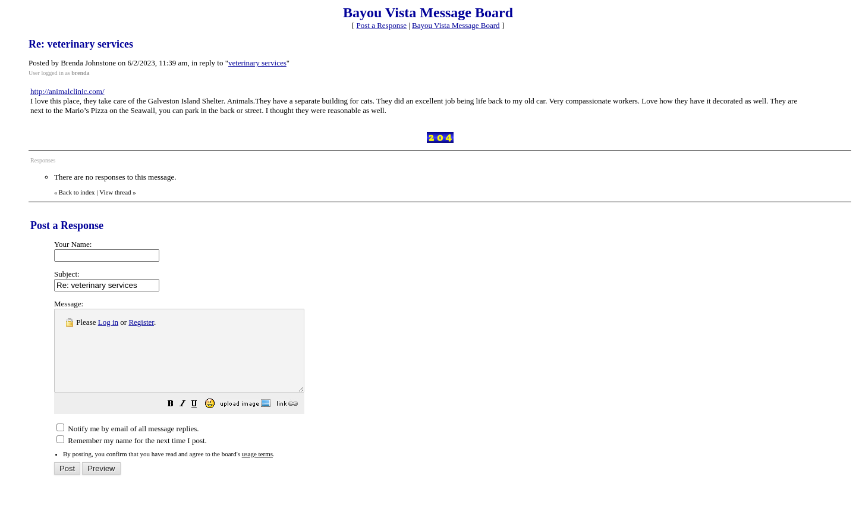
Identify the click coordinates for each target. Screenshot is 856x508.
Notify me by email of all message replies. (127, 444)
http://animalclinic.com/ (67, 91)
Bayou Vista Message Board (455, 25)
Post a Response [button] (382, 25)
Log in (108, 322)
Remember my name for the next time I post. (131, 456)
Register (141, 322)
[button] (200, 421)
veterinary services (257, 62)
